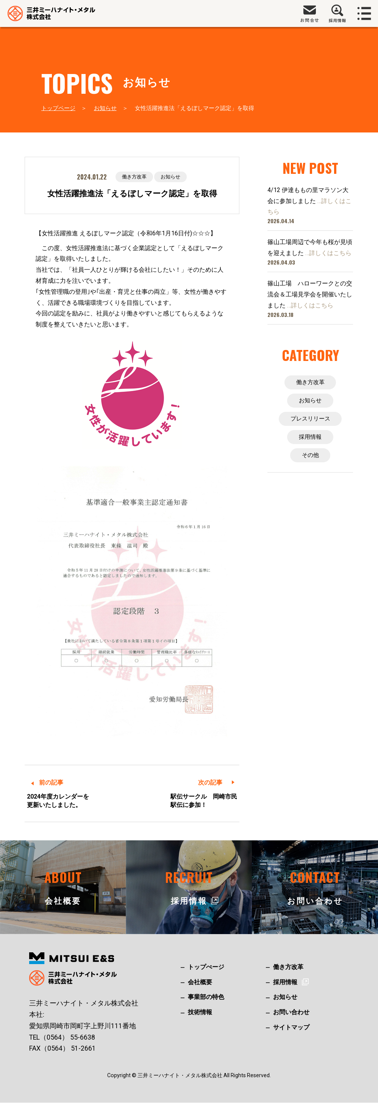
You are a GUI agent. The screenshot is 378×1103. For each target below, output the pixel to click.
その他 (310, 457)
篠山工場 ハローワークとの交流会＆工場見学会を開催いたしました (309, 294)
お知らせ (105, 108)
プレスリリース (310, 420)
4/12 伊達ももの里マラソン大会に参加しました (309, 201)
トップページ (58, 108)
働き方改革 (133, 177)
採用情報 (310, 439)
